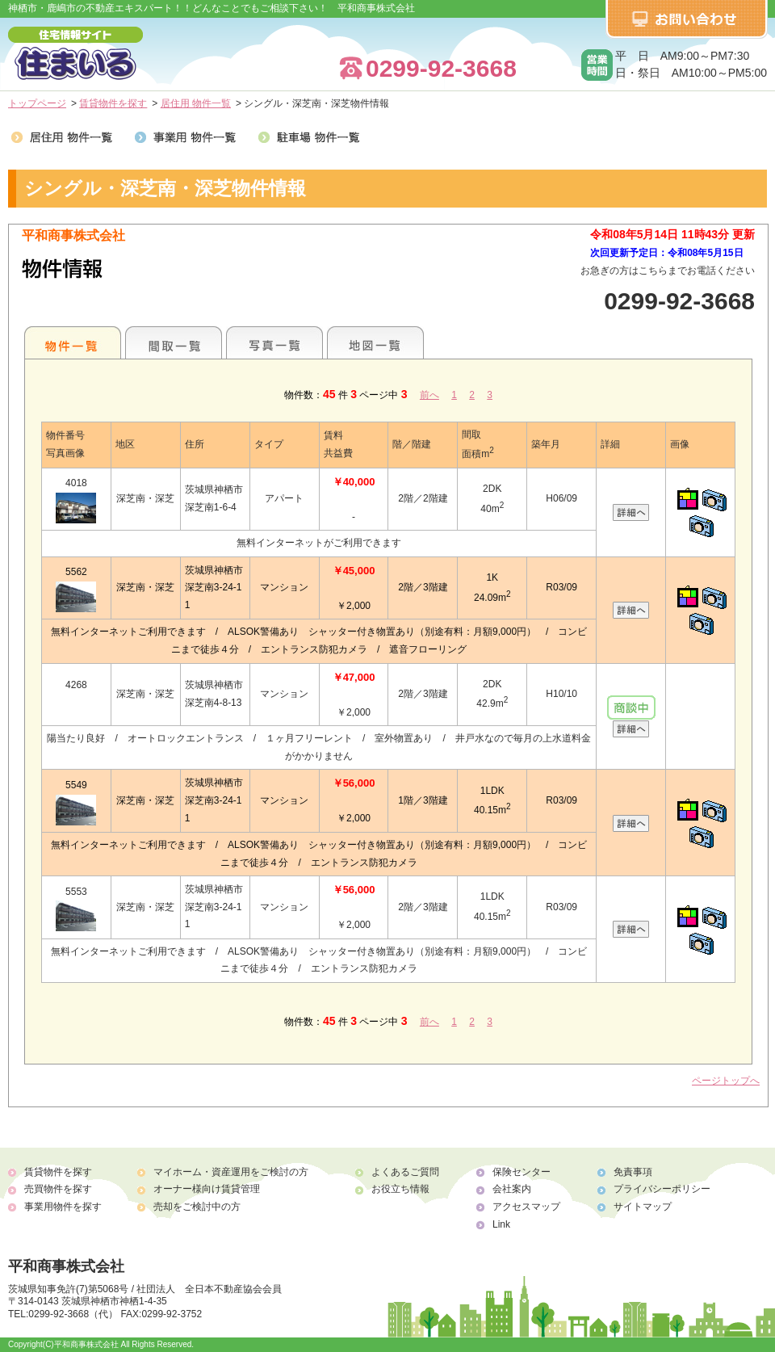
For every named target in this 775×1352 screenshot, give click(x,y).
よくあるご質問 (405, 1172)
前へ (429, 395)
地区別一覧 (72, 342)
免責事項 (633, 1172)
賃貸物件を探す (113, 103)
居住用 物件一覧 (196, 103)
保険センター (521, 1172)
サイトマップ (643, 1206)
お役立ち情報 (400, 1189)
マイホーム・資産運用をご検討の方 (230, 1172)
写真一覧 (274, 342)
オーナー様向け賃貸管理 (206, 1189)
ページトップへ (726, 1080)
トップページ (37, 103)
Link (501, 1224)
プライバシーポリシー (662, 1189)
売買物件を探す (58, 1189)
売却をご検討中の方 (197, 1206)
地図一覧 (375, 342)
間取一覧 (173, 342)
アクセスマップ (526, 1206)
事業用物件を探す (63, 1206)
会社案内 (511, 1189)
